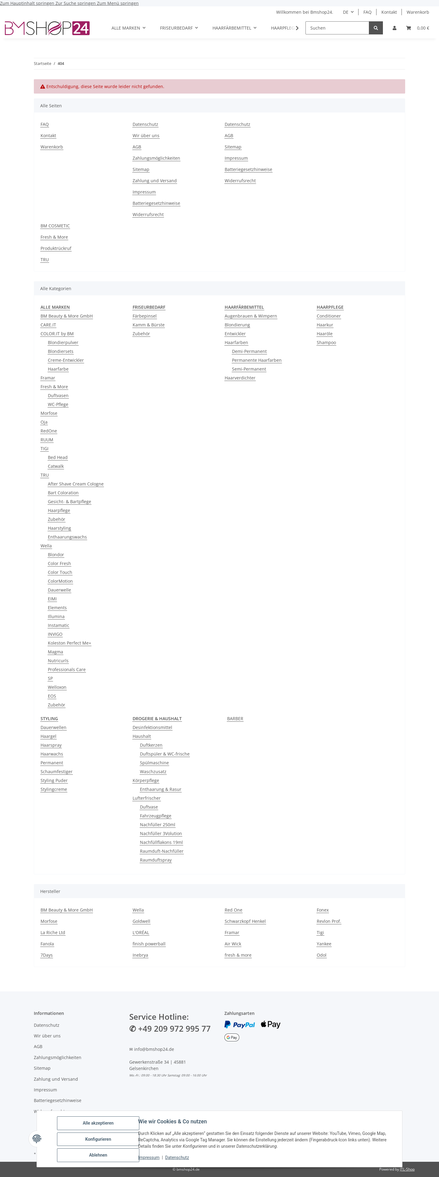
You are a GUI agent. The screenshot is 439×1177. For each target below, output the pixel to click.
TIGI (44, 448)
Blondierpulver (63, 342)
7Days (47, 955)
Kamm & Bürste (149, 325)
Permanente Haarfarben (257, 360)
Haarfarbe (58, 369)
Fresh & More (54, 237)
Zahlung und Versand (155, 180)
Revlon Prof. (329, 921)
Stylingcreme (54, 789)
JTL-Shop (407, 1169)
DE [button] (345, 12)
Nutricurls (58, 660)
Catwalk (56, 466)
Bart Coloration (63, 493)
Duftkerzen (151, 745)
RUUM (47, 440)
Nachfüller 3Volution (161, 833)
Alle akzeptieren (98, 1123)
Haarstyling (59, 528)
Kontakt (389, 12)
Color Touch (60, 572)
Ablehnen (99, 1155)
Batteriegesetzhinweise (156, 203)
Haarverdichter (240, 378)
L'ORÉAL (141, 932)
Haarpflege (59, 510)
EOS (52, 696)
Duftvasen (58, 395)
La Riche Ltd (53, 932)
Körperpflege (146, 780)
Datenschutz (178, 1158)
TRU (45, 259)
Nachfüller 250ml (157, 824)
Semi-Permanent (249, 369)
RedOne (49, 431)
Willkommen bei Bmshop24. (304, 12)
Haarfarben (236, 342)
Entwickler (235, 333)
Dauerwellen (53, 727)
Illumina (56, 616)
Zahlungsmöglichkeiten (156, 158)
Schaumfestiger (57, 771)
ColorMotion (60, 581)
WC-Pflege (58, 404)
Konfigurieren (99, 1139)
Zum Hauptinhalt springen (27, 3)
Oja (44, 422)
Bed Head (58, 457)
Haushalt (142, 736)
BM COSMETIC (55, 226)
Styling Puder (54, 780)
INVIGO (55, 634)
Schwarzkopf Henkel (245, 921)
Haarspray (51, 745)
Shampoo (326, 342)
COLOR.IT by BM (57, 333)
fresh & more (238, 955)
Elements (57, 607)
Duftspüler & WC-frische (165, 754)
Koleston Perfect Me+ (69, 643)
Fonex (323, 910)
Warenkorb (418, 12)
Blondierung (237, 325)
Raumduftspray (156, 860)
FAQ (367, 12)
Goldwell (141, 921)
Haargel (48, 736)
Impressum (149, 1158)
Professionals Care (67, 669)
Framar (48, 378)
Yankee (324, 944)
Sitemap (141, 169)
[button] (394, 27)
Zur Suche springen (76, 3)
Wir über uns (146, 135)
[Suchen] (337, 27)
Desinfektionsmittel (152, 727)
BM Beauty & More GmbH (67, 316)
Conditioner (329, 316)
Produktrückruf (56, 248)
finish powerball (149, 944)
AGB (137, 147)
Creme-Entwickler (66, 360)
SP (50, 678)
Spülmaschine (154, 763)
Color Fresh (59, 563)
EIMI (52, 599)
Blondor (56, 554)
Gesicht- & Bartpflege (69, 501)
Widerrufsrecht (148, 214)
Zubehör (56, 519)
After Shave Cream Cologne (76, 484)
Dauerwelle (59, 590)
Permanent (52, 763)
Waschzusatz (153, 771)
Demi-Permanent (249, 351)
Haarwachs (52, 754)
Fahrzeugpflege (155, 816)
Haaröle (325, 333)
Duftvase (149, 807)
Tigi (320, 932)
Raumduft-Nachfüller (162, 851)
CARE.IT (48, 325)
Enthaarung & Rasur (160, 789)
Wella (46, 546)
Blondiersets (60, 351)
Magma (55, 652)
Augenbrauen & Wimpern (251, 316)
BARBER (235, 718)
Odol (322, 955)
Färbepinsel (145, 316)
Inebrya (140, 955)
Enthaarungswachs (67, 537)
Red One (233, 910)
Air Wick (233, 944)
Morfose (49, 413)
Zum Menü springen (118, 3)
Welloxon (57, 687)
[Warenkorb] (417, 27)
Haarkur (325, 325)
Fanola (47, 944)
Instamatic (58, 625)
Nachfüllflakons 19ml (161, 842)
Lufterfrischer (147, 798)
